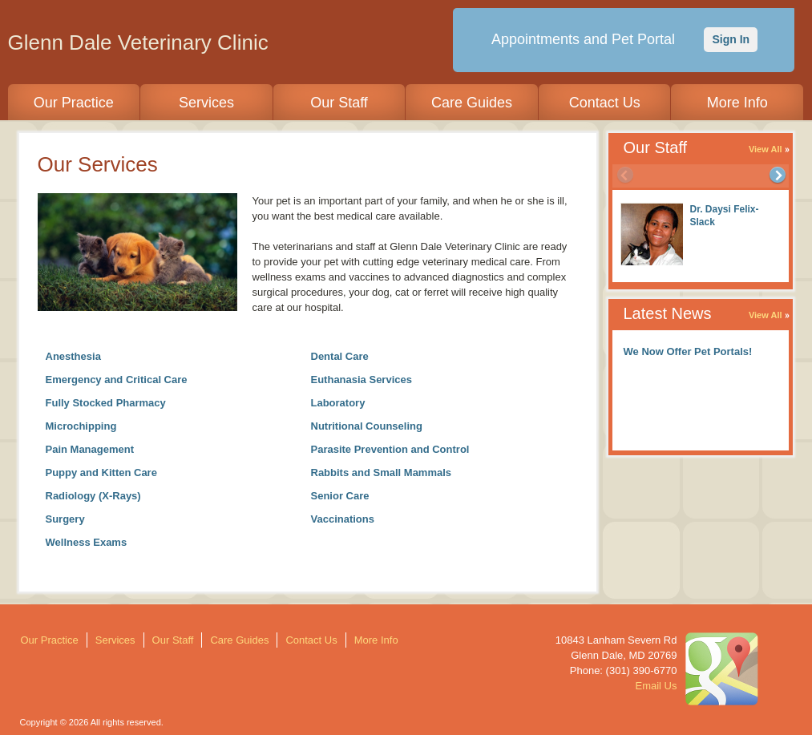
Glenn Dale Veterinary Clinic (138, 42)
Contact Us (604, 103)
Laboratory (338, 403)
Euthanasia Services (361, 380)
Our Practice (74, 103)
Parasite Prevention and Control (390, 449)
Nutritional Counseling (366, 426)
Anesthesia (73, 356)
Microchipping (81, 426)
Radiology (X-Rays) (93, 496)
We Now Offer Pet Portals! (688, 351)
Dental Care (340, 356)
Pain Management (90, 449)
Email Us (656, 686)
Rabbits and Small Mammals (381, 472)
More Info (737, 103)
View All (765, 149)
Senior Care (340, 496)
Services (206, 103)
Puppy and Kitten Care (101, 472)
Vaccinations (342, 519)
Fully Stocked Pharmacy (106, 403)
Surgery (65, 519)
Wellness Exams (86, 542)
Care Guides (471, 103)
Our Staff (339, 103)
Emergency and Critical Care (117, 380)
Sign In (730, 39)
